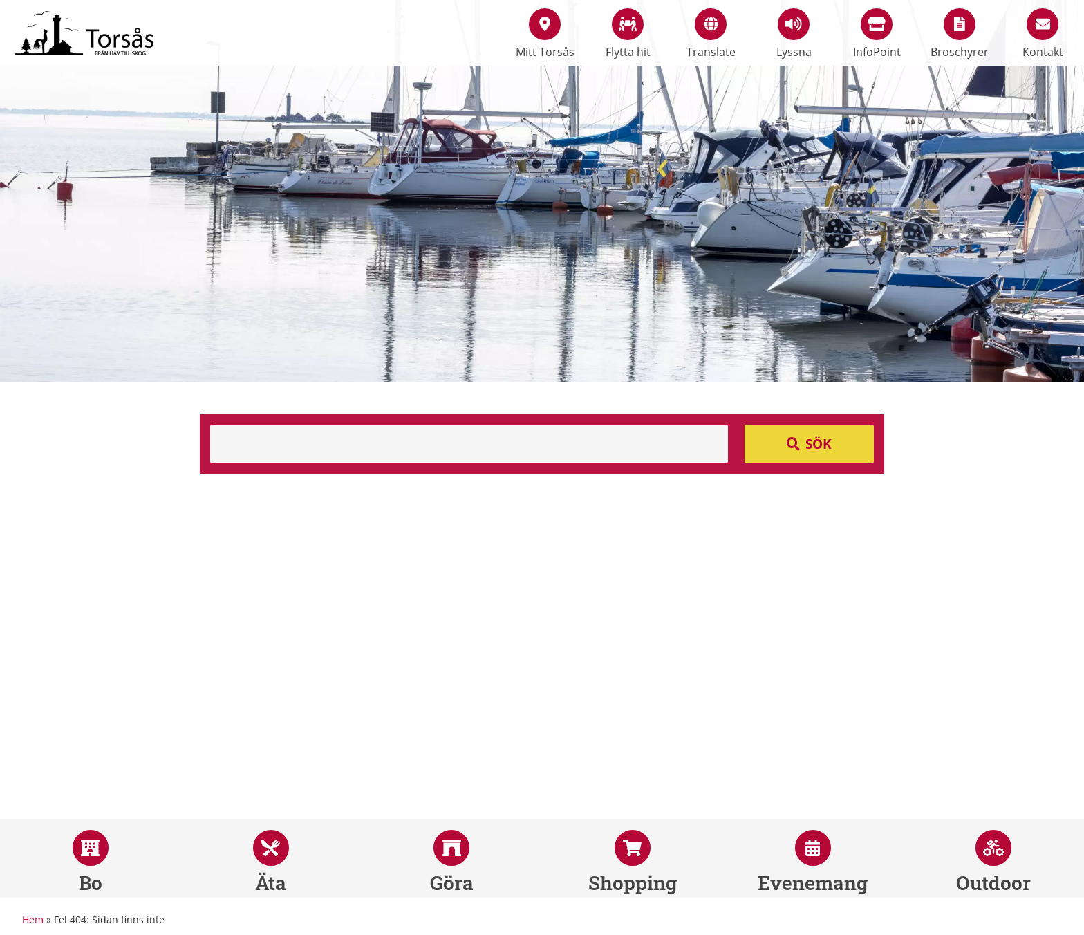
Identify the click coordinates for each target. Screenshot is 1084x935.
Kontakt (1042, 33)
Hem (33, 919)
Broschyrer (960, 33)
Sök (818, 444)
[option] (542, 191)
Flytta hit (628, 33)
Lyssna (794, 33)
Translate (711, 33)
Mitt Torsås (545, 33)
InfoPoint (877, 33)
